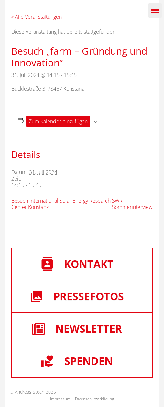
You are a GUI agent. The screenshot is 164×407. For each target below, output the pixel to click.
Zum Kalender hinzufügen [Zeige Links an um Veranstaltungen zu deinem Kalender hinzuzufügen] (58, 121)
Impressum (60, 399)
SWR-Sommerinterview (132, 204)
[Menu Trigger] (155, 10)
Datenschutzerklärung (94, 399)
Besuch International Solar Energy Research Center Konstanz (61, 204)
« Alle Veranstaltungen (36, 16)
